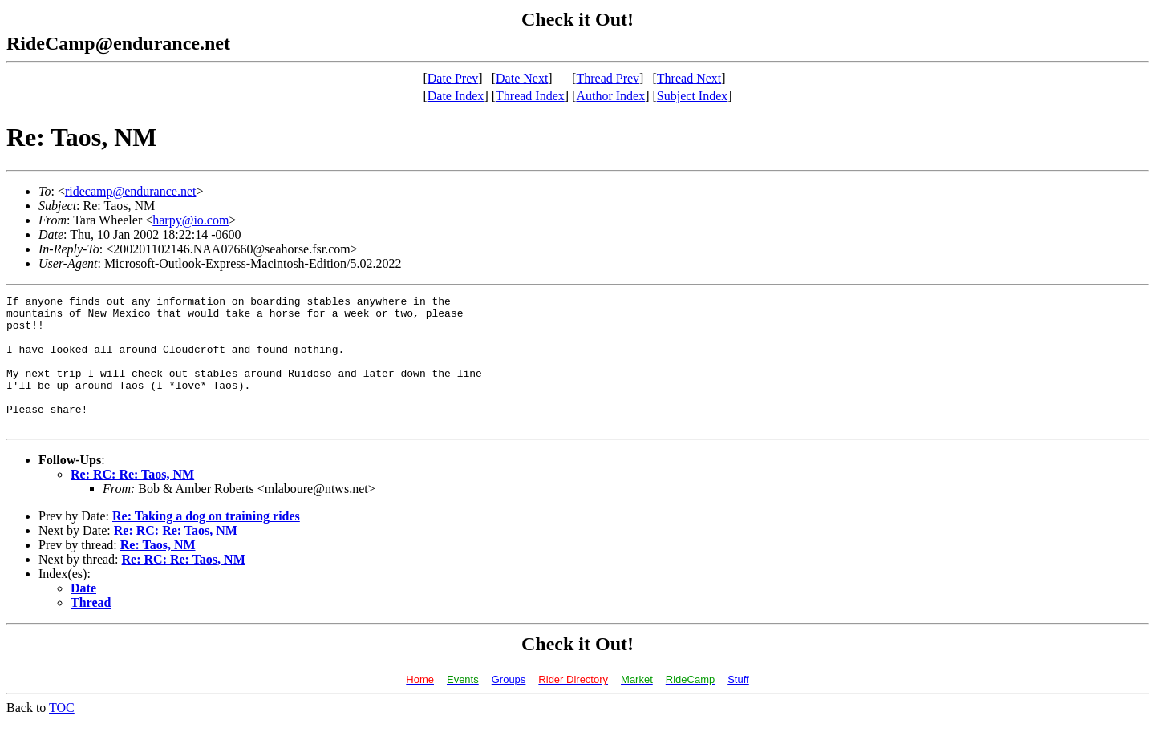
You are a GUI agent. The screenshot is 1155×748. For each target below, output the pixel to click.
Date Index (456, 96)
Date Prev (453, 78)
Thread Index (530, 96)
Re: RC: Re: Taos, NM (132, 500)
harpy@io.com (190, 220)
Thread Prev (607, 78)
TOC (62, 734)
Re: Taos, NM (158, 571)
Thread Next (689, 78)
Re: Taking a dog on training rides (206, 542)
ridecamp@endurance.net (131, 191)
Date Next (522, 78)
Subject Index (692, 96)
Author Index (610, 96)
